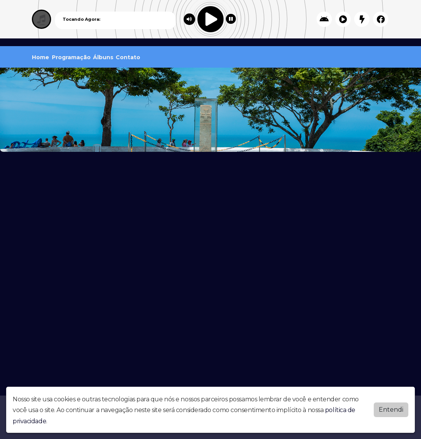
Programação (71, 57)
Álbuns (103, 57)
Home (40, 57)
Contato (128, 57)
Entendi (391, 409)
